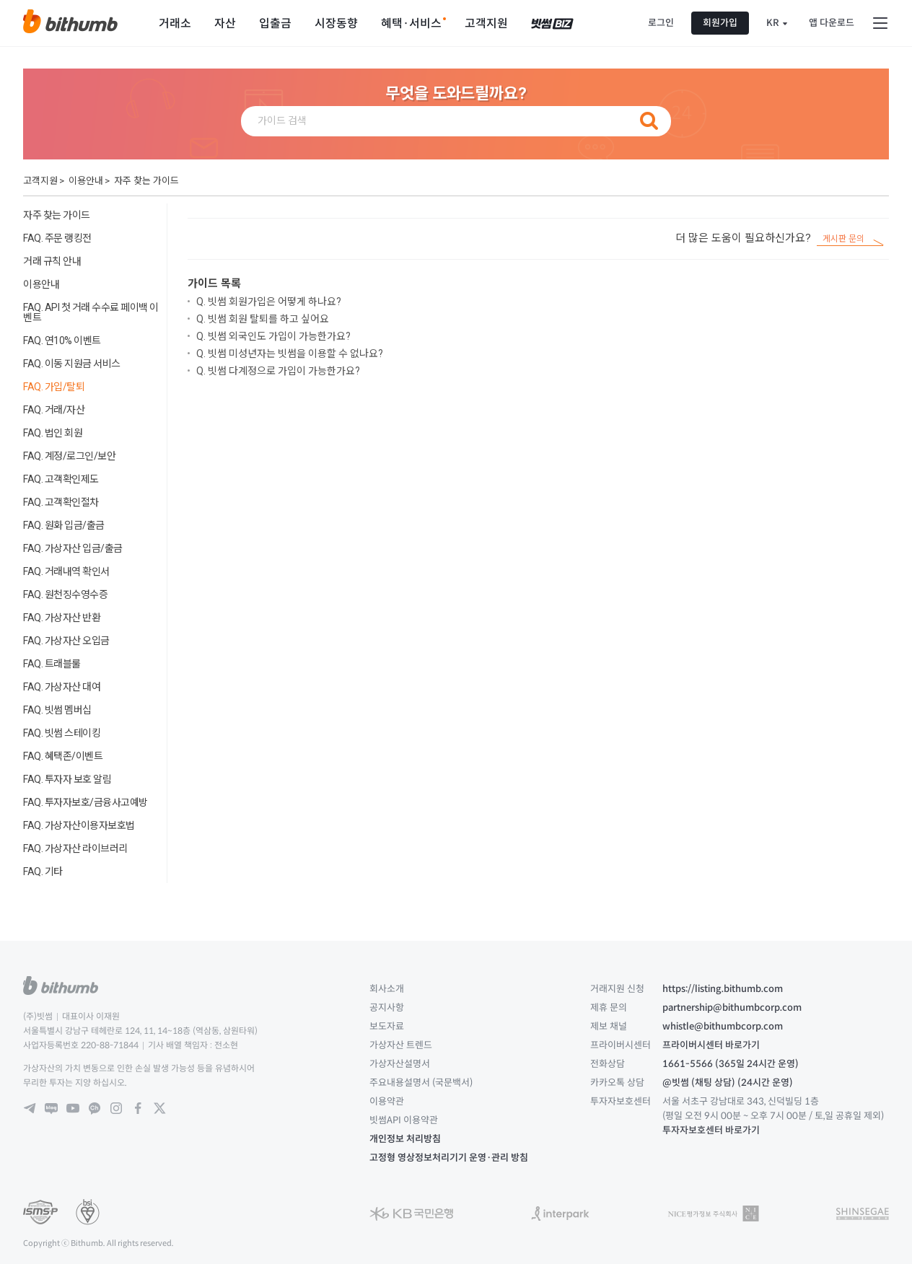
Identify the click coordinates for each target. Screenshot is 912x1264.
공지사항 (386, 1007)
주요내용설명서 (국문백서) (421, 1082)
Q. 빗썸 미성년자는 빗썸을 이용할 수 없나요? (289, 353)
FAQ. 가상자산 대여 (61, 687)
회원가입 (720, 23)
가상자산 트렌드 (400, 1045)
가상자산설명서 (399, 1064)
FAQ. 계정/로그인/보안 (69, 456)
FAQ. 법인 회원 (52, 433)
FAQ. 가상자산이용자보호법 (79, 825)
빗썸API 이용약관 (403, 1120)
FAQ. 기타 (43, 871)
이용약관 (386, 1101)
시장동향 (336, 23)
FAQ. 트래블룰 (52, 664)
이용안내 (86, 180)
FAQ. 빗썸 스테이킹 (61, 733)
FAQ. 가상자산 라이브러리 (75, 848)
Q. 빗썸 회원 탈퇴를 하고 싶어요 (262, 319)
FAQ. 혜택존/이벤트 (62, 756)
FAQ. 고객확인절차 (61, 502)
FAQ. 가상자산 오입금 (66, 640)
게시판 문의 (843, 239)
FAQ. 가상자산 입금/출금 (73, 548)
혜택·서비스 (411, 23)
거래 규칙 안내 (52, 261)
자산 (225, 23)
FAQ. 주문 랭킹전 (57, 238)
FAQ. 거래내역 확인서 (66, 571)
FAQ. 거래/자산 (53, 410)
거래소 (175, 23)
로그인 (661, 23)
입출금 (275, 23)
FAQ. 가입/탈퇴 (53, 386)
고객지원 (486, 23)
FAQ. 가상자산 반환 (61, 617)
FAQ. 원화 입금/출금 (64, 525)
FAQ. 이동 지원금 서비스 (71, 363)
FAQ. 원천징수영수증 (65, 594)
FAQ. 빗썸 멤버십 (57, 710)
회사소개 (386, 989)
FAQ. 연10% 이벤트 (62, 340)
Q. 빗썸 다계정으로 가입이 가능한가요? (278, 371)
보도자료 (386, 1026)
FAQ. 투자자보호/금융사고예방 (85, 802)
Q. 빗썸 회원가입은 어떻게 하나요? (268, 301)
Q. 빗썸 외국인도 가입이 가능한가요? (273, 336)
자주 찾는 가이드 (146, 180)
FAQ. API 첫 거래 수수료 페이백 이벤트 (91, 312)
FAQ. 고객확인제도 (61, 479)
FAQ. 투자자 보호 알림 (67, 779)
